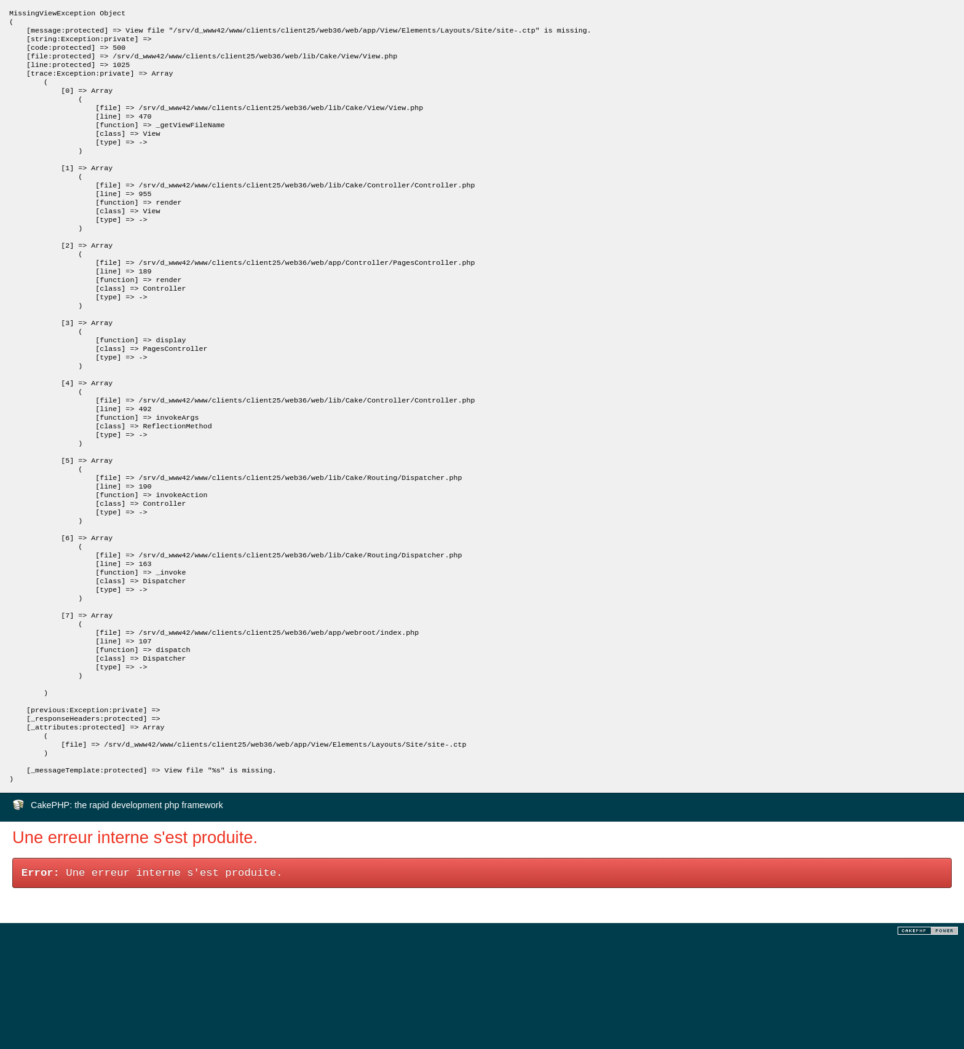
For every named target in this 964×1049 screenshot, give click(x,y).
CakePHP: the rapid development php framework (127, 916)
